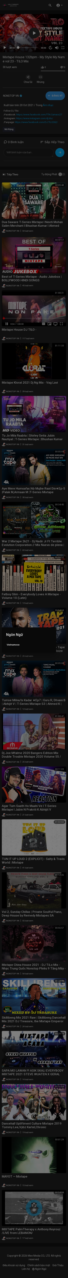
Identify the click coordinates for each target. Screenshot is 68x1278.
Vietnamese (13, 644)
